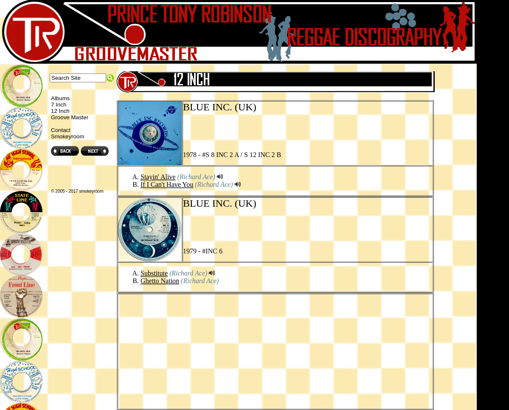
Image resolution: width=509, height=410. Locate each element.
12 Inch (60, 111)
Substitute (154, 273)
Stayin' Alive (158, 176)
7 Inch (58, 104)
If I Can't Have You (167, 184)
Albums (60, 98)
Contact (60, 130)
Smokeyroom (67, 136)
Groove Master (69, 117)
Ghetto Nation (160, 280)
